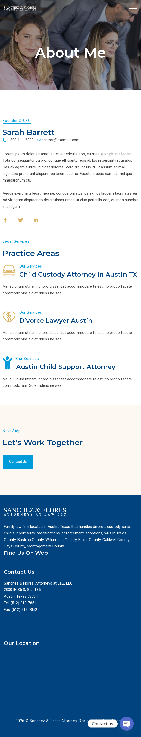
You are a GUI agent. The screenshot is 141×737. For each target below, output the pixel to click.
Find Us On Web (26, 553)
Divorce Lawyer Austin (55, 320)
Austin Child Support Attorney (65, 367)
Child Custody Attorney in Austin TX (78, 274)
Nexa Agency (113, 721)
